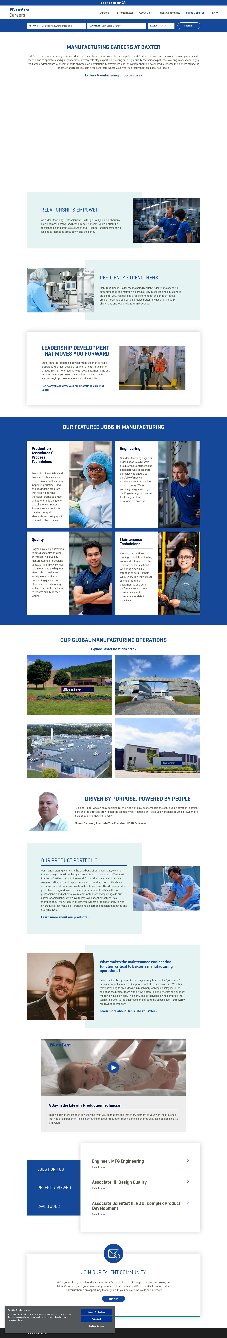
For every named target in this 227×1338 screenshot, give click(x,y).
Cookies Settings (96, 1326)
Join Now (113, 1334)
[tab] (53, 1205)
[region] (60, 1319)
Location (95, 62)
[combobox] (123, 62)
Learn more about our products (65, 953)
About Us (144, 12)
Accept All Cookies (96, 1312)
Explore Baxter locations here (113, 685)
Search (188, 61)
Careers (104, 12)
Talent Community (169, 13)
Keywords (34, 62)
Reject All (96, 1319)
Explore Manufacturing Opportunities (113, 111)
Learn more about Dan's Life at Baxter (128, 1047)
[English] (215, 12)
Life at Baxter (125, 12)
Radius (154, 62)
